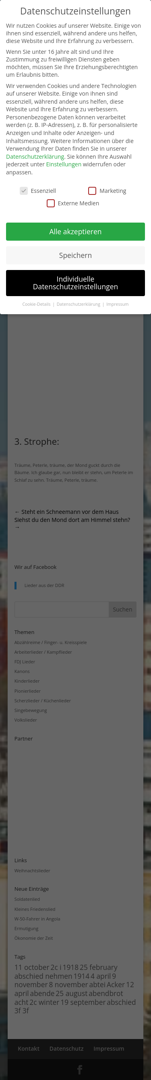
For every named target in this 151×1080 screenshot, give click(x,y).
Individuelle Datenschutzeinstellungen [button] (75, 283)
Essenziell (38, 190)
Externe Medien (73, 203)
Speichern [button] (75, 255)
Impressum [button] (117, 304)
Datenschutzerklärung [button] (79, 304)
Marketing (107, 190)
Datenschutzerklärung (35, 156)
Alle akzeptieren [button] (75, 231)
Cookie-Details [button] (37, 304)
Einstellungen (64, 164)
